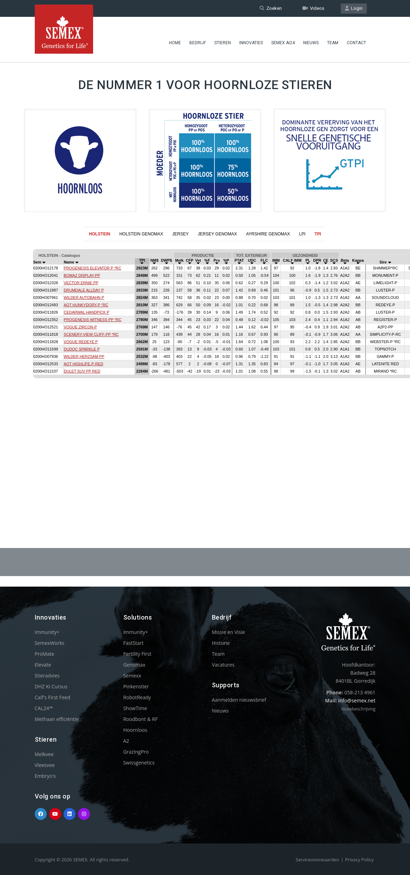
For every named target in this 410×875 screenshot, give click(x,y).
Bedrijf (197, 36)
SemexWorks (50, 643)
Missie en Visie (228, 632)
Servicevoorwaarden (317, 859)
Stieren (222, 36)
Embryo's (45, 776)
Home (175, 36)
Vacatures (223, 664)
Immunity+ (47, 632)
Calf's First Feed (53, 697)
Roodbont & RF (140, 719)
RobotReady (137, 697)
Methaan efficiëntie (57, 719)
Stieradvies (47, 675)
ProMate (44, 653)
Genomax (134, 664)
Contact (356, 36)
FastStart (133, 643)
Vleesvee (45, 765)
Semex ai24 (283, 36)
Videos (313, 8)
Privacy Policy (359, 859)
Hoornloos (135, 730)
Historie (221, 643)
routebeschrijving (358, 709)
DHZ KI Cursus (51, 686)
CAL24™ (44, 708)
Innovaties (251, 36)
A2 (126, 740)
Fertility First (137, 653)
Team (332, 36)
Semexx (132, 675)
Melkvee (44, 754)
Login (354, 8)
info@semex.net (357, 700)
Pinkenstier (136, 686)
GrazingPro (136, 751)
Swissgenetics (139, 762)
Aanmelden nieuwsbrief (239, 699)
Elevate (43, 664)
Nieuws (311, 36)
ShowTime (135, 708)
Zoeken (271, 8)
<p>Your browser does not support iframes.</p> (205, 377)
